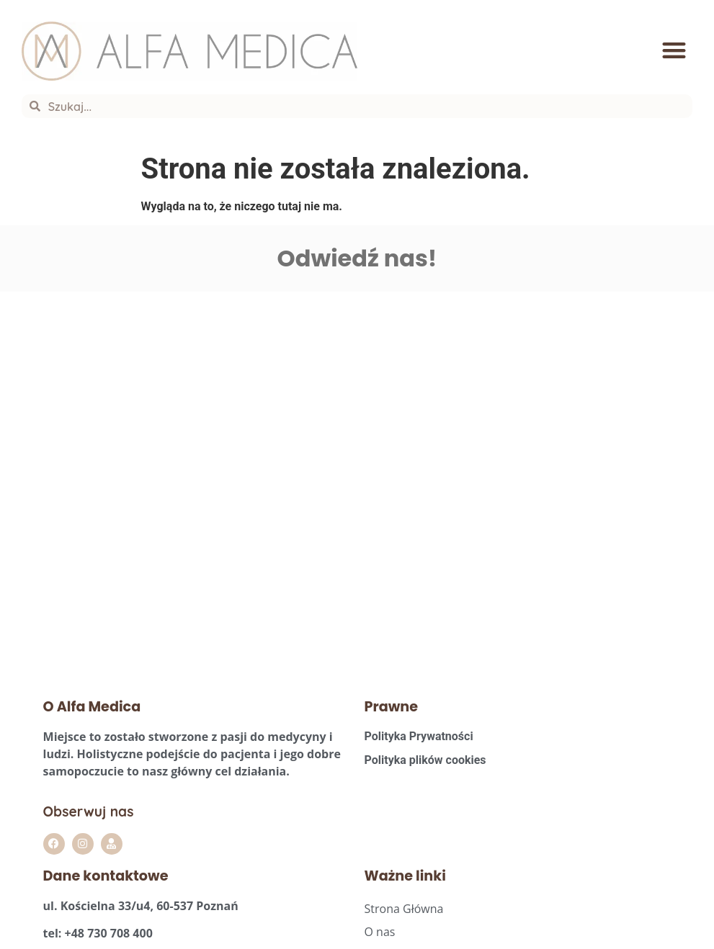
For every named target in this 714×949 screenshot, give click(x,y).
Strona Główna (404, 909)
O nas (380, 932)
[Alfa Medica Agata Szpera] (178, 481)
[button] (674, 51)
